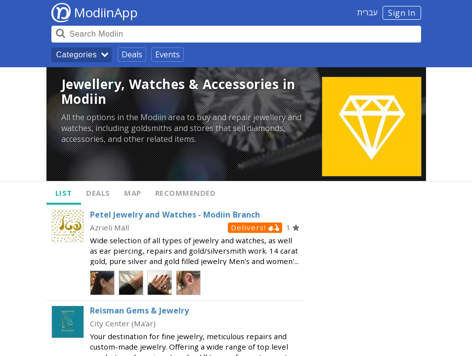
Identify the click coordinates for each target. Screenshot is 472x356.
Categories (76, 54)
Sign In (402, 13)
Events (167, 54)
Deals (132, 54)
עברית (367, 12)
